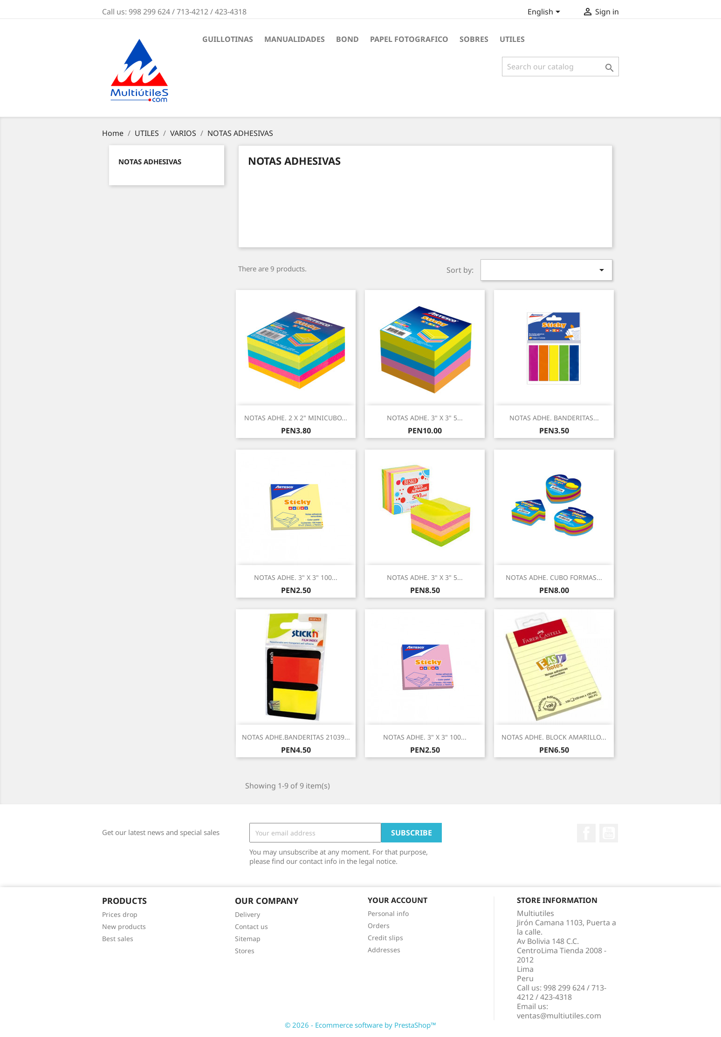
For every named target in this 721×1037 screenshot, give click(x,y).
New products (124, 926)
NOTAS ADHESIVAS (149, 161)
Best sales (117, 938)
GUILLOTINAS (227, 39)
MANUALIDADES (294, 39)
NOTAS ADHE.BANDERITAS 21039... (296, 737)
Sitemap (248, 938)
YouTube (608, 833)
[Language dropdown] (545, 12)
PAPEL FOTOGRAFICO (409, 39)
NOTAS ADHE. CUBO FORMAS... (554, 577)
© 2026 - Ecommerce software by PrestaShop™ (360, 1025)
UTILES (512, 39)
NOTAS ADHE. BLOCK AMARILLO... (553, 737)
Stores (244, 950)
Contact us (251, 926)
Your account (397, 900)
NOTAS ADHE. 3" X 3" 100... (295, 577)
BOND (347, 39)
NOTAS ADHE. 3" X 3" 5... (425, 417)
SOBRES (474, 39)
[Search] (560, 66)
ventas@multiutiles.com (559, 1015)
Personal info (388, 913)
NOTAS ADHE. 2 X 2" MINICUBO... (295, 417)
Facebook (586, 833)
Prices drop (119, 914)
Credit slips (385, 937)
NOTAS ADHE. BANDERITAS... (554, 417)
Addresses (384, 949)
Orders (379, 925)
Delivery (247, 914)
